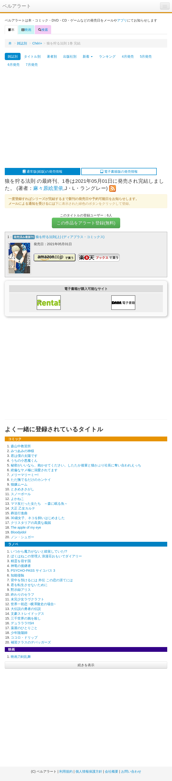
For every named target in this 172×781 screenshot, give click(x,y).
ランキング (107, 56)
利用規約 (66, 771)
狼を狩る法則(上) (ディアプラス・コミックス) (70, 237)
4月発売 (128, 56)
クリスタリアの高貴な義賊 (31, 523)
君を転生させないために (29, 585)
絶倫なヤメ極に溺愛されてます (34, 470)
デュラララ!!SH (22, 623)
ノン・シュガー (22, 537)
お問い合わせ (131, 771)
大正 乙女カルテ (23, 508)
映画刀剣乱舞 (21, 657)
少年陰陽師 (19, 633)
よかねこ (17, 499)
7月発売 (32, 64)
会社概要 (111, 771)
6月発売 (14, 64)
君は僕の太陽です (24, 456)
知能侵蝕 (17, 575)
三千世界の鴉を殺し (26, 618)
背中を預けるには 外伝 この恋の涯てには (42, 580)
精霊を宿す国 (21, 561)
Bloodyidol (18, 532)
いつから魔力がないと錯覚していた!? (39, 551)
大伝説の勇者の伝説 (26, 609)
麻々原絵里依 (48, 188)
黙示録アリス (21, 590)
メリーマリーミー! (24, 475)
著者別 (52, 56)
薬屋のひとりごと (24, 628)
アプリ (122, 20)
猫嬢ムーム (19, 484)
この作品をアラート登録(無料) (86, 223)
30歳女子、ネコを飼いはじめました (38, 518)
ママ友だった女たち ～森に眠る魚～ (39, 503)
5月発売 (146, 56)
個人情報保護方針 (88, 771)
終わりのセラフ (22, 594)
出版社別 (69, 56)
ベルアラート (16, 6)
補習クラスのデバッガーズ (31, 642)
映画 (26, 30)
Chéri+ (37, 43)
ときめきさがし (22, 489)
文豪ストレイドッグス (27, 613)
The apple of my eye (26, 527)
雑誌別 (22, 43)
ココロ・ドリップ (24, 637)
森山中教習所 (21, 446)
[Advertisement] (45, 118)
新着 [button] (88, 56)
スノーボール (21, 494)
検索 (43, 30)
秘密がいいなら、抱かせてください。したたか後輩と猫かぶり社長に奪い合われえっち (76, 465)
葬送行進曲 (19, 513)
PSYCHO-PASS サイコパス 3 (33, 570)
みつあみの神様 (22, 451)
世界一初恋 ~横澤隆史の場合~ (33, 604)
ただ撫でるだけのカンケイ (31, 480)
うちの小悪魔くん (24, 460)
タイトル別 (32, 56)
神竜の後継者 (21, 566)
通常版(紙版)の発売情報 (42, 171)
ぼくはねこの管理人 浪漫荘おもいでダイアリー (46, 556)
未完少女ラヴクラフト (27, 599)
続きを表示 (86, 665)
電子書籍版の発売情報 (119, 171)
